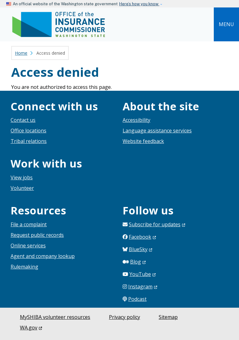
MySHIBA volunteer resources (55, 317)
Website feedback (143, 141)
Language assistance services (157, 130)
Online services (28, 245)
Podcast (137, 299)
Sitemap (168, 317)
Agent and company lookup (43, 256)
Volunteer (22, 188)
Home (21, 53)
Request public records (37, 235)
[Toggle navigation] (226, 24)
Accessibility (136, 120)
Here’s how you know (139, 4)
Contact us (23, 120)
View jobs (22, 177)
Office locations (28, 130)
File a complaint (29, 224)
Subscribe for (157, 224)
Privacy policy (124, 317)
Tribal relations (29, 141)
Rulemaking (24, 266)
